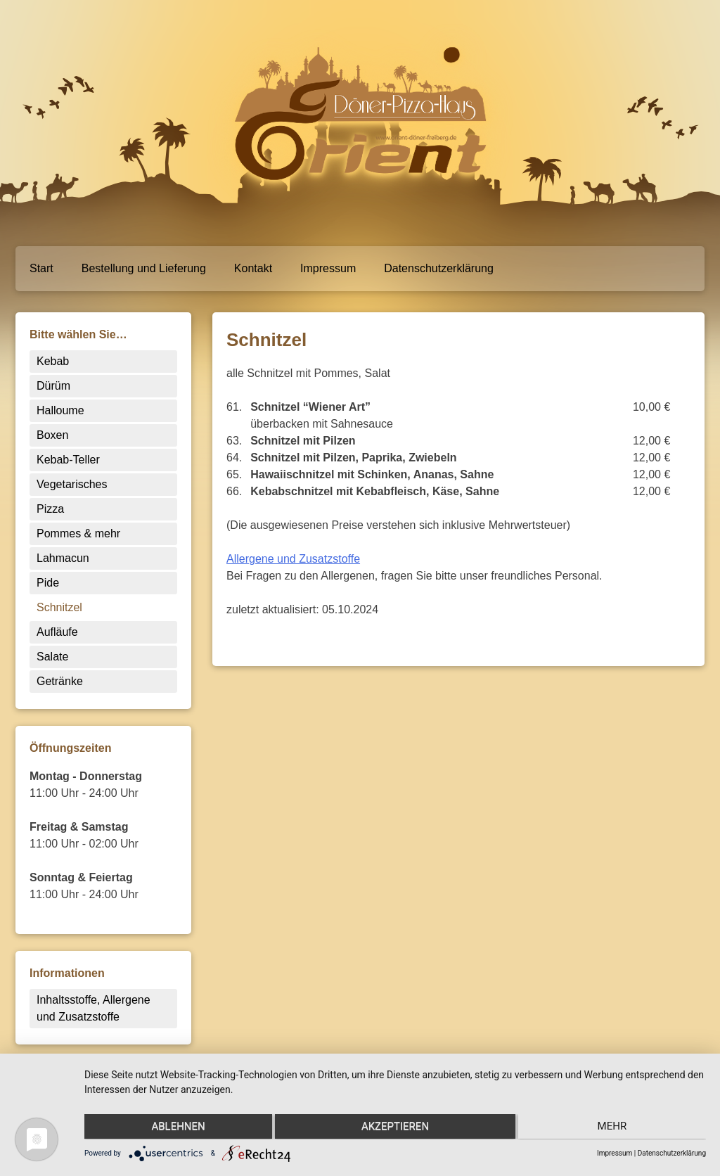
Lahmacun (63, 558)
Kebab (53, 361)
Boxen (52, 435)
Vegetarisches (72, 484)
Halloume (60, 410)
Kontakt (253, 268)
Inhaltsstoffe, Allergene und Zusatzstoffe (93, 1008)
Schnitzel (59, 607)
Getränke (60, 681)
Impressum (328, 268)
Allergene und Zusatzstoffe (293, 559)
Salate (52, 657)
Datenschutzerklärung (439, 268)
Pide (48, 583)
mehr (614, 1127)
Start (41, 268)
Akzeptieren (395, 1127)
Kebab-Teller (68, 460)
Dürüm (53, 386)
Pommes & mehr (78, 533)
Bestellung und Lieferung (144, 268)
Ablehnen (176, 1127)
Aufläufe (57, 632)
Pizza (50, 509)
